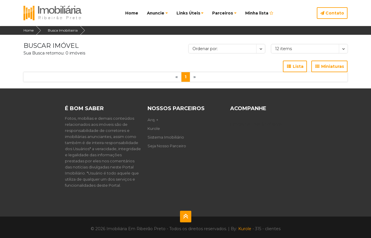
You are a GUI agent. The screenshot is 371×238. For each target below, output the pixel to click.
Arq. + (153, 119)
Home (131, 13)
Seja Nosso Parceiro (167, 145)
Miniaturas (329, 66)
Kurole (154, 128)
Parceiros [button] (224, 13)
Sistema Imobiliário (166, 137)
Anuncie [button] (157, 13)
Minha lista (259, 13)
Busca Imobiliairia (63, 30)
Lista (294, 66)
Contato (332, 13)
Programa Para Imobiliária (256, 124)
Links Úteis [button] (190, 13)
